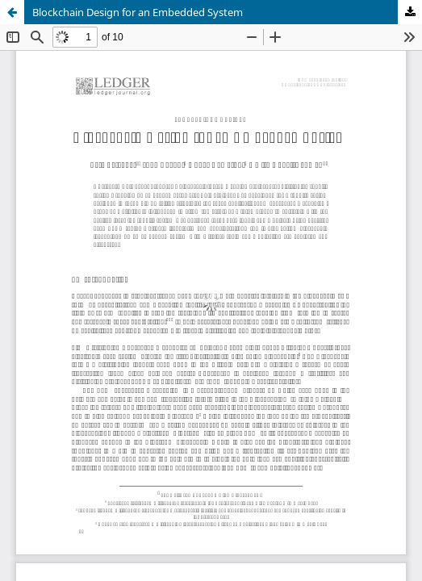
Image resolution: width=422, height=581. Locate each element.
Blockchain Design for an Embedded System (137, 12)
